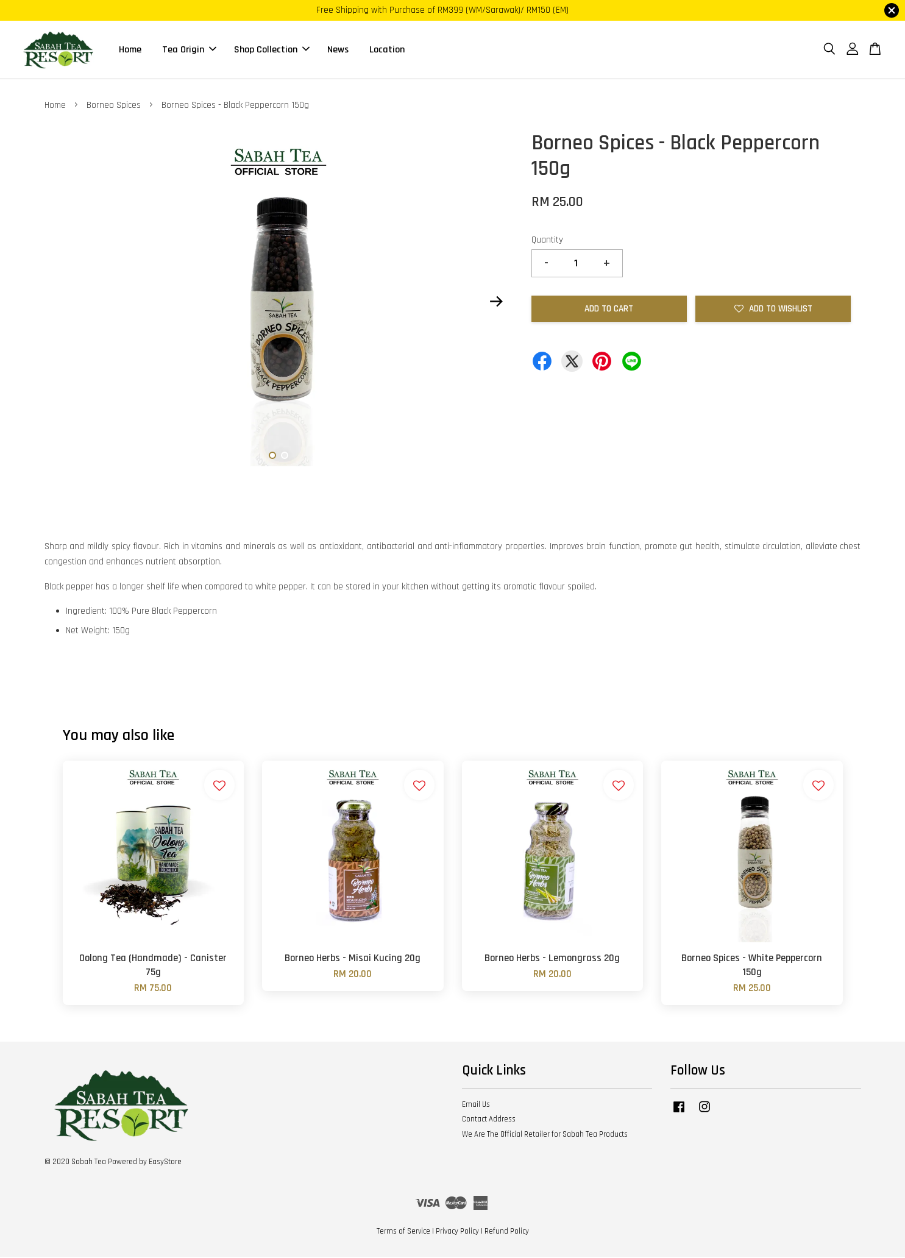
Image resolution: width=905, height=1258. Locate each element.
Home (130, 50)
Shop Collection (272, 50)
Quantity (547, 241)
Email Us (476, 1105)
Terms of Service (403, 1232)
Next (496, 303)
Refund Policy (506, 1232)
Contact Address (489, 1120)
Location (387, 50)
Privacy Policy (457, 1232)
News (338, 50)
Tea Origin (189, 50)
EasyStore (165, 1163)
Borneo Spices (114, 106)
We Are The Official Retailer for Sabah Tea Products (545, 1135)
